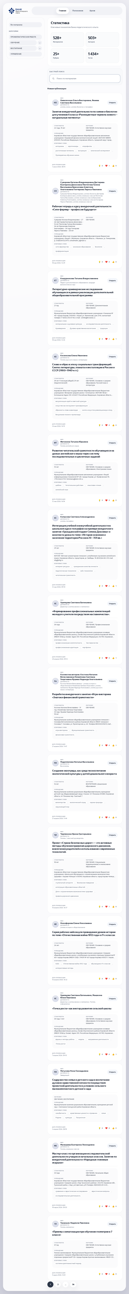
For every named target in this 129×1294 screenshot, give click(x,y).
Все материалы (16, 25)
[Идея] (101, 165)
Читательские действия (74, 485)
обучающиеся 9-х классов (100, 964)
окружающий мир (62, 807)
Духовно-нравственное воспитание (83, 328)
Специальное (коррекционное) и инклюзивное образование (98, 864)
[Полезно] (107, 165)
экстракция (82, 151)
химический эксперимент (100, 151)
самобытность (61, 1113)
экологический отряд (78, 802)
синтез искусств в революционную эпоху (97, 410)
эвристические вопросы (100, 1191)
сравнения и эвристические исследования (71, 1191)
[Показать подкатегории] (40, 43)
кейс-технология (86, 571)
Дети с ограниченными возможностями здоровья (74, 891)
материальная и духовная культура (69, 324)
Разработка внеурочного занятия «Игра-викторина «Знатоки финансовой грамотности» (81, 696)
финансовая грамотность (65, 735)
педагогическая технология (66, 571)
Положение (77, 11)
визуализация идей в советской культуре (71, 401)
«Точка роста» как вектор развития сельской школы (81, 1008)
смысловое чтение (94, 485)
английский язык (62, 490)
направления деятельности (98, 1039)
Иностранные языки (103, 469)
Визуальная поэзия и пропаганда (68, 415)
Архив (92, 11)
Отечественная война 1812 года (75, 964)
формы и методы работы (65, 1039)
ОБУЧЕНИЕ (15, 43)
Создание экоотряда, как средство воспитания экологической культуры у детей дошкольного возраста (84, 772)
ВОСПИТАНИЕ (16, 48)
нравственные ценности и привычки (83, 1113)
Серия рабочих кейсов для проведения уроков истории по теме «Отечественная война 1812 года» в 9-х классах (84, 934)
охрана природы (96, 802)
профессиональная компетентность (69, 643)
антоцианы (60, 146)
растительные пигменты (65, 151)
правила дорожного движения (67, 896)
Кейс (57, 964)
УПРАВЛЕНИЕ (16, 54)
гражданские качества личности (86, 566)
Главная (62, 11)
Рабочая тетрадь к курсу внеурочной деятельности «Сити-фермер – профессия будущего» (81, 208)
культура (68, 1118)
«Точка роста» (61, 1044)
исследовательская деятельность (98, 324)
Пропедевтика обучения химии (67, 155)
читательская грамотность (65, 575)
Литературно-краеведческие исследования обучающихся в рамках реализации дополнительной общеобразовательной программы (82, 292)
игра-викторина (62, 730)
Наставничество (92, 643)
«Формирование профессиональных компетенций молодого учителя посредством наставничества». (81, 613)
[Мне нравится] (114, 165)
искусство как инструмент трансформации (72, 406)
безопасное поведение (85, 883)
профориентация (62, 251)
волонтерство (61, 802)
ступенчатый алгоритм (64, 883)
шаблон (58, 485)
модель (81, 1039)
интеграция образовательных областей (70, 887)
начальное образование (82, 247)
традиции (104, 328)
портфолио (87, 647)
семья (103, 1113)
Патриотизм (80, 1118)
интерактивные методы (64, 968)
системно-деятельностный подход (68, 1263)
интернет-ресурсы (63, 566)
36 (73, 1284)
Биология (98, 247)
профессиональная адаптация (67, 647)
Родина (58, 1118)
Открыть (112, 103)
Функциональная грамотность (83, 730)
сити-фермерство (62, 247)
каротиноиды (73, 146)
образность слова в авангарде (67, 410)
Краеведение (61, 328)
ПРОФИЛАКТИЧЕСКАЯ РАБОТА (23, 37)
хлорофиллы (87, 146)
